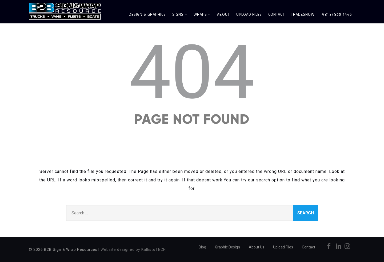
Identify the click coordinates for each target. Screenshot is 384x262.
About (223, 14)
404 (192, 72)
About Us (256, 247)
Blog (202, 247)
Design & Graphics (147, 14)
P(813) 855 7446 (336, 14)
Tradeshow (302, 14)
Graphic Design (227, 247)
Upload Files (249, 14)
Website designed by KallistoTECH (133, 249)
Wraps (202, 14)
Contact (276, 14)
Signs (179, 14)
